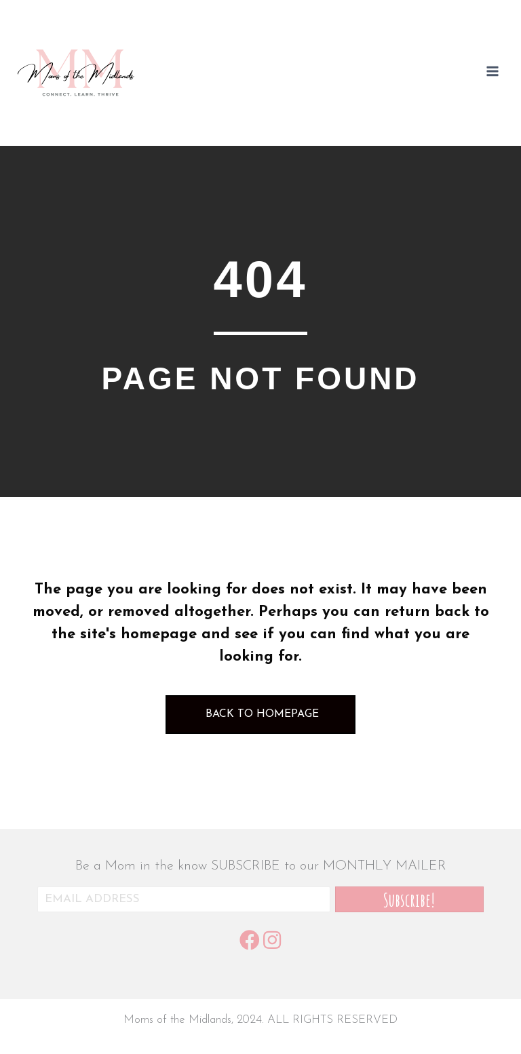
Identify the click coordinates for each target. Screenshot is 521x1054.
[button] (409, 899)
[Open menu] (492, 73)
